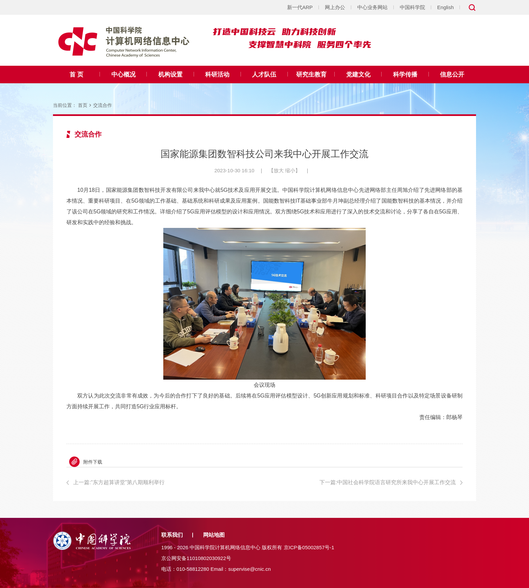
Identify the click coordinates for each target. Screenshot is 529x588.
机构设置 (170, 74)
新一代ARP (300, 7)
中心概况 (123, 74)
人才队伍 (264, 74)
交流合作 (102, 105)
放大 (279, 170)
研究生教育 (311, 74)
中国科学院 (412, 7)
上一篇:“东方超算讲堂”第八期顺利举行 (119, 482)
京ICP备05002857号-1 (309, 547)
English (445, 7)
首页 (82, 105)
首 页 (76, 74)
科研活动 (217, 74)
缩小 (290, 170)
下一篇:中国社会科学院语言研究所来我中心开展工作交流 (387, 482)
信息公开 (452, 74)
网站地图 (214, 535)
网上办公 (335, 7)
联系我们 (172, 535)
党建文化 (358, 74)
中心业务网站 (372, 7)
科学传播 (405, 74)
